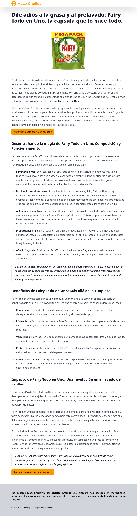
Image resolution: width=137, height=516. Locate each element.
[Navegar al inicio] (26, 3)
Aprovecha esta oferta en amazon (33, 132)
